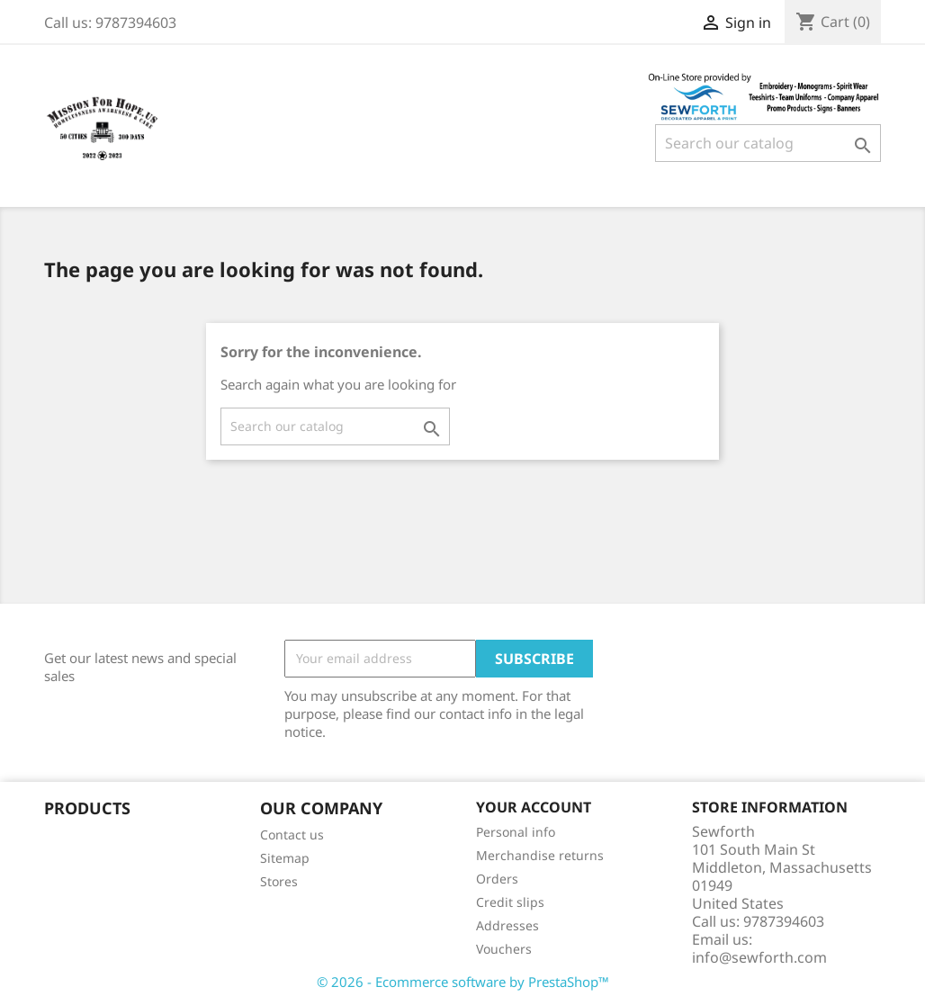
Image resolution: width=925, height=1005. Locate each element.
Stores (279, 881)
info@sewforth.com (759, 957)
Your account (533, 807)
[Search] (768, 143)
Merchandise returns (540, 855)
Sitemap (285, 857)
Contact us (292, 834)
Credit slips (510, 902)
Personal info (515, 831)
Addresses (507, 925)
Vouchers (504, 948)
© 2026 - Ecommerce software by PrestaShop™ (463, 982)
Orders (497, 878)
